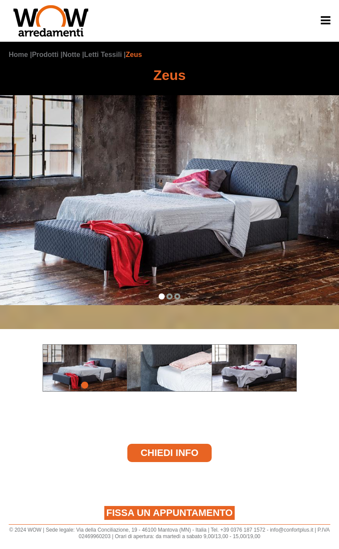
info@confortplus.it (291, 530)
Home (18, 54)
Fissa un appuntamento (169, 512)
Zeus (134, 54)
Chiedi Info (169, 452)
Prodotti (45, 54)
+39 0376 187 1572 (243, 530)
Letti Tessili (103, 54)
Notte (71, 54)
